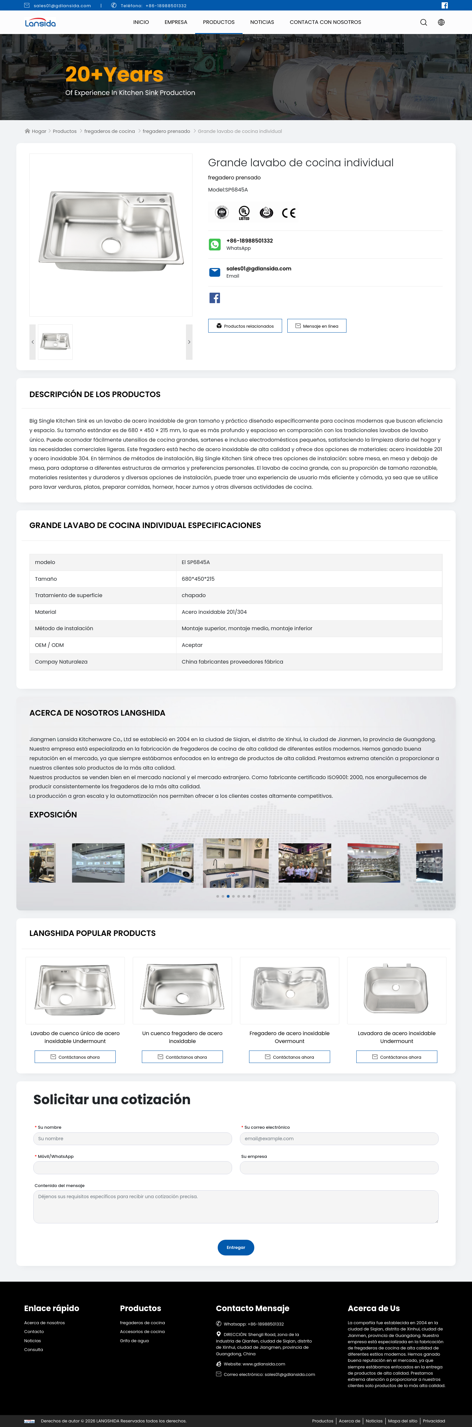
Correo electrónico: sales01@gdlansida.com (265, 1374)
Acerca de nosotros (44, 1323)
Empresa (176, 22)
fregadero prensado (166, 131)
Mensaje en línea (317, 326)
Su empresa (254, 1157)
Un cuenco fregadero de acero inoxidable (182, 1037)
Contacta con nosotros (325, 22)
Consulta (33, 1349)
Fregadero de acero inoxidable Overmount (289, 1037)
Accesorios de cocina (142, 1331)
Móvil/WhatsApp (54, 1157)
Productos (219, 22)
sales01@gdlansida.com (62, 6)
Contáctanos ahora (75, 1057)
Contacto (34, 1331)
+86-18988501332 (250, 241)
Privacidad (434, 1421)
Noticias (262, 22)
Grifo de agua (134, 1341)
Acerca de (350, 1421)
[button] (217, 896)
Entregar (236, 1247)
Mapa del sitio (402, 1421)
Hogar (39, 131)
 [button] (189, 342)
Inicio (141, 22)
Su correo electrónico (265, 1127)
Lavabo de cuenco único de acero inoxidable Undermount (75, 1037)
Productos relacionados (245, 326)
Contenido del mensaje (60, 1186)
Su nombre (48, 1127)
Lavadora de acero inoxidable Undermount (397, 1037)
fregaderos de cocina (109, 131)
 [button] (32, 342)
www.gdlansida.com (264, 1364)
